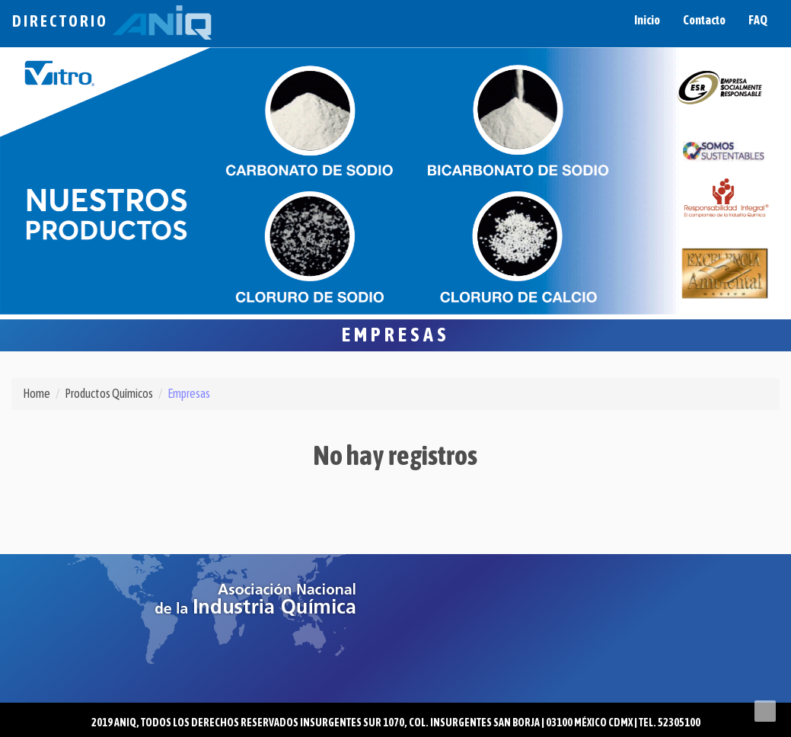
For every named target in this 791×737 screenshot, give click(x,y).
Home (36, 393)
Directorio (112, 21)
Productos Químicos (109, 393)
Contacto (704, 20)
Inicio (647, 20)
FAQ (757, 20)
